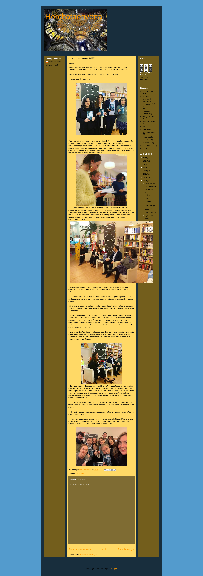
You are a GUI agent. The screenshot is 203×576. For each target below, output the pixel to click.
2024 (145, 164)
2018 (145, 243)
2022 (145, 171)
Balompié (145, 96)
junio (147, 222)
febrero (148, 235)
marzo (147, 232)
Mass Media (146, 129)
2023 (145, 167)
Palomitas (146, 137)
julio (146, 219)
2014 (145, 256)
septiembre (149, 212)
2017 (145, 246)
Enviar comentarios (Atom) (89, 555)
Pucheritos (146, 143)
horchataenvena (54, 62)
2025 (145, 161)
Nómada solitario (148, 132)
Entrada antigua (126, 549)
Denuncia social (148, 107)
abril (147, 229)
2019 (145, 181)
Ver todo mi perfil (52, 65)
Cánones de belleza (146, 100)
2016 (145, 249)
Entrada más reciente (79, 549)
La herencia (148, 202)
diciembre (149, 183)
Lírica (144, 126)
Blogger (114, 569)
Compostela (146, 104)
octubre (148, 209)
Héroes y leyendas (149, 121)
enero (147, 238)
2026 (145, 158)
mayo (147, 225)
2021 (145, 174)
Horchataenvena (73, 16)
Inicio (104, 549)
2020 (145, 177)
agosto (148, 216)
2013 (145, 259)
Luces (146, 198)
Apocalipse (148, 190)
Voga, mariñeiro (150, 186)
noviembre (149, 206)
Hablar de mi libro (149, 194)
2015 (145, 252)
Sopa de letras (81, 473)
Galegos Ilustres (148, 117)
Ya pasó (145, 148)
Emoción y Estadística (146, 113)
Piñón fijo (145, 140)
